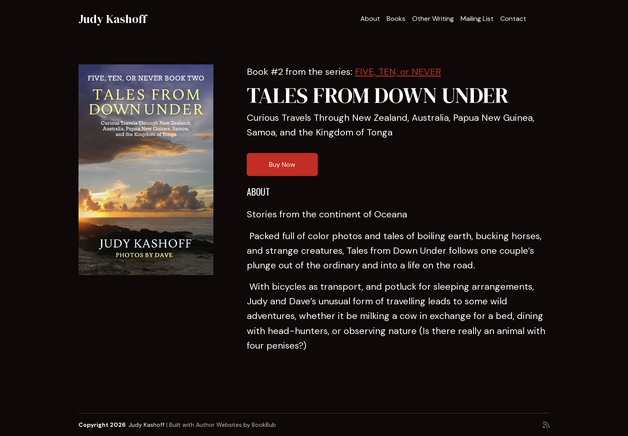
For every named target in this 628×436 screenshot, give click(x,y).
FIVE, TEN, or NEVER (398, 72)
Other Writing (433, 18)
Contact (513, 18)
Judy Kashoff (112, 19)
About (370, 18)
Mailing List (477, 18)
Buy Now (282, 164)
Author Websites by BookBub (236, 424)
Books (396, 18)
